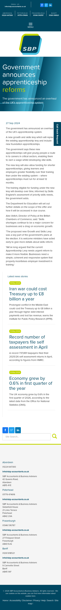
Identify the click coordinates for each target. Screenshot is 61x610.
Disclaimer (27, 600)
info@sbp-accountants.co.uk (15, 6)
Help (43, 600)
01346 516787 (38, 15)
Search (50, 600)
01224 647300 (7, 15)
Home (5, 600)
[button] (57, 134)
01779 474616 (23, 15)
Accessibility (15, 600)
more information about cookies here (40, 594)
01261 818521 (54, 15)
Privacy (36, 600)
